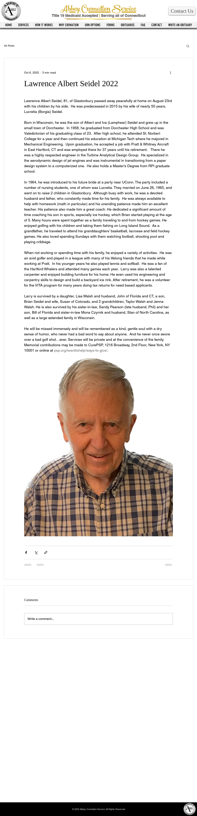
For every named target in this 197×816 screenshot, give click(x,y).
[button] (182, 11)
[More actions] (170, 72)
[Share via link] (46, 552)
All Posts (9, 45)
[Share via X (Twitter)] (36, 552)
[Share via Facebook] (26, 552)
